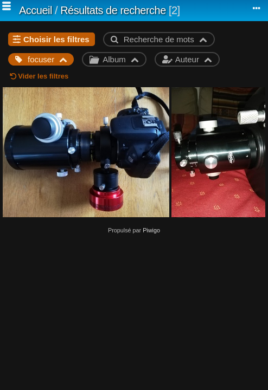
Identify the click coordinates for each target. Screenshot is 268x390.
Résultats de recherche (113, 10)
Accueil (35, 10)
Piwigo (151, 230)
